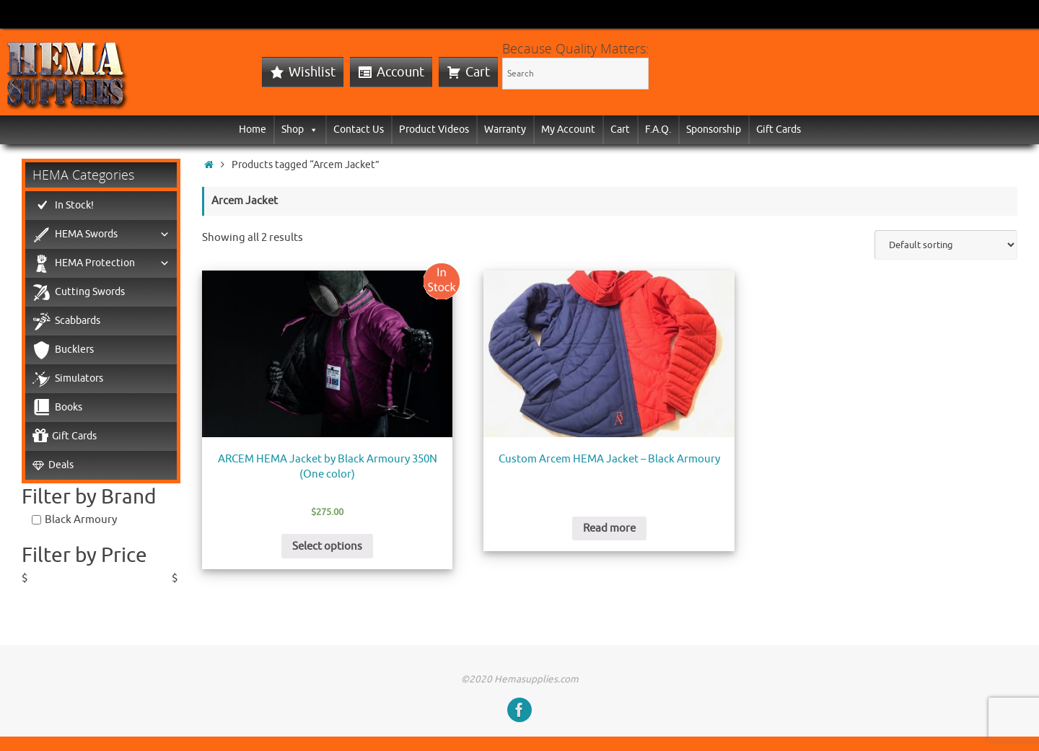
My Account (568, 129)
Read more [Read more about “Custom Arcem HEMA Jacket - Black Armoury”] (609, 528)
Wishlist (312, 72)
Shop (299, 129)
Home (252, 129)
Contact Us (358, 129)
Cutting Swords (90, 292)
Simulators (79, 378)
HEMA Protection (112, 263)
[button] (311, 129)
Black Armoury (81, 520)
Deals (61, 465)
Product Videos (434, 129)
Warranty (505, 129)
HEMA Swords (112, 234)
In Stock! (74, 205)
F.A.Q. (658, 129)
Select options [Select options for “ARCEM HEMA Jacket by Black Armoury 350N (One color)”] (327, 546)
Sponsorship (713, 129)
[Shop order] (945, 245)
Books (68, 407)
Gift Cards (778, 129)
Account (400, 72)
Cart (477, 72)
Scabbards (77, 321)
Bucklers (74, 349)
